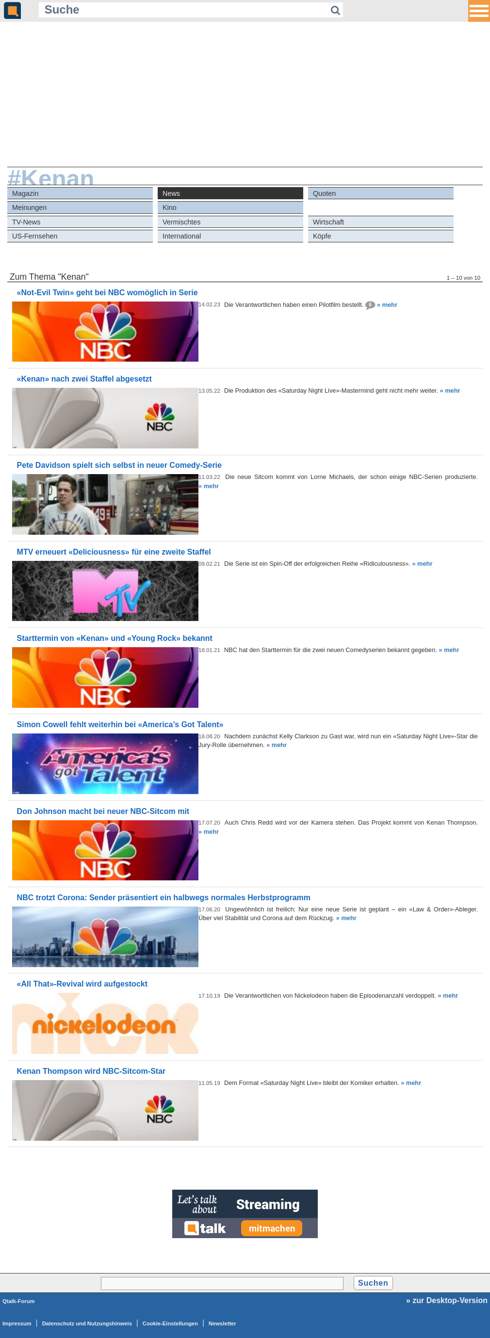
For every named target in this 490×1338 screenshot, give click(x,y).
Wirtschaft (328, 222)
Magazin (25, 193)
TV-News (26, 222)
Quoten (324, 193)
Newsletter (222, 1323)
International (182, 236)
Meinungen (29, 207)
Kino (170, 207)
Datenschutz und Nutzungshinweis (87, 1323)
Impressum (17, 1323)
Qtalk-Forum (18, 1301)
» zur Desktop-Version (447, 1300)
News (171, 193)
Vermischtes (181, 222)
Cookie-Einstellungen (170, 1323)
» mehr (387, 304)
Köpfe (322, 236)
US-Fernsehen (35, 236)
